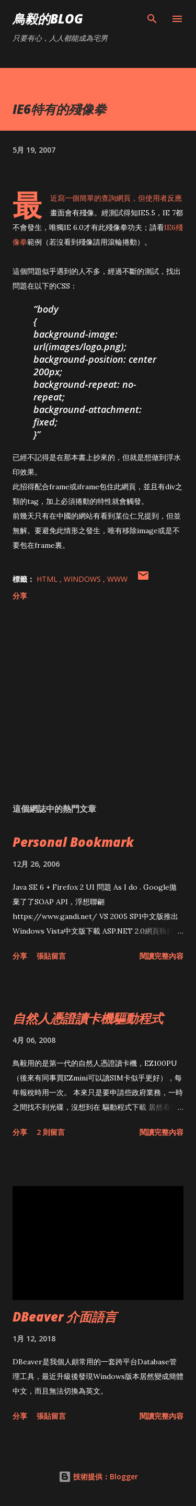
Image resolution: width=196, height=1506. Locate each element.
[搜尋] (152, 19)
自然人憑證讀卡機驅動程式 (88, 1018)
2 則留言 (51, 1132)
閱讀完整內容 (161, 956)
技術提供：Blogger (98, 1476)
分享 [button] (20, 596)
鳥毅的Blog (48, 18)
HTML (48, 579)
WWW (117, 579)
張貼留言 (51, 956)
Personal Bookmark (73, 841)
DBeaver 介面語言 (65, 1316)
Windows (83, 579)
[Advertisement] (98, 704)
